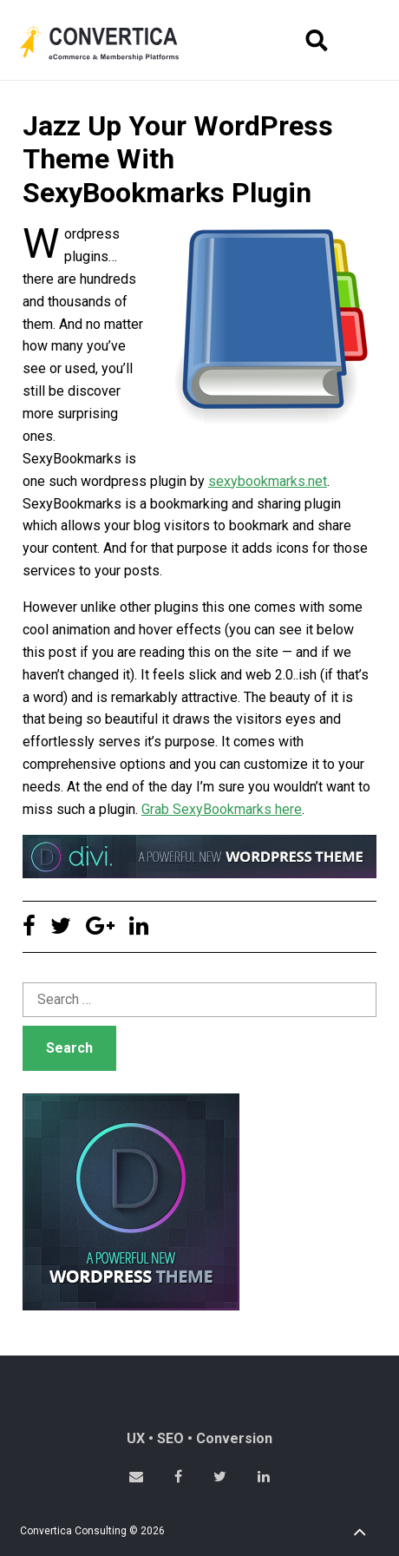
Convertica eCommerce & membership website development (113, 42)
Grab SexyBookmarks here (221, 809)
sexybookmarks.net (267, 481)
